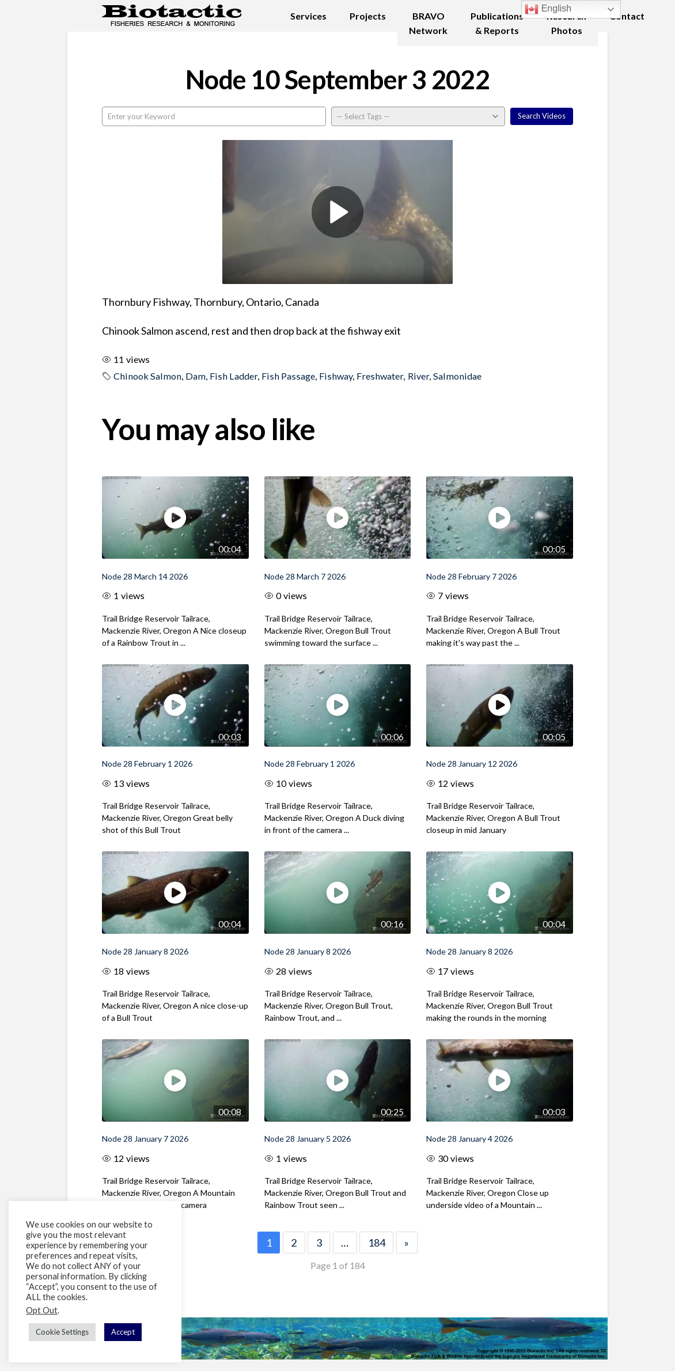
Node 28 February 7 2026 (471, 576)
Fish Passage (288, 375)
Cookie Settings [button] (62, 1331)
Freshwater (380, 375)
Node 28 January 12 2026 (471, 763)
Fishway (335, 375)
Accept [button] (123, 1331)
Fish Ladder (233, 375)
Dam (195, 375)
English (548, 9)
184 (376, 1242)
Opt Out (42, 1310)
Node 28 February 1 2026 (147, 763)
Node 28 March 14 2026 (145, 576)
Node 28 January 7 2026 (145, 1138)
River (418, 375)
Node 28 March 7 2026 (305, 576)
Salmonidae (457, 375)
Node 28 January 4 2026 (469, 1138)
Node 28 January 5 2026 (307, 1138)
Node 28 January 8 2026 (145, 951)
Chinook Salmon (147, 375)
